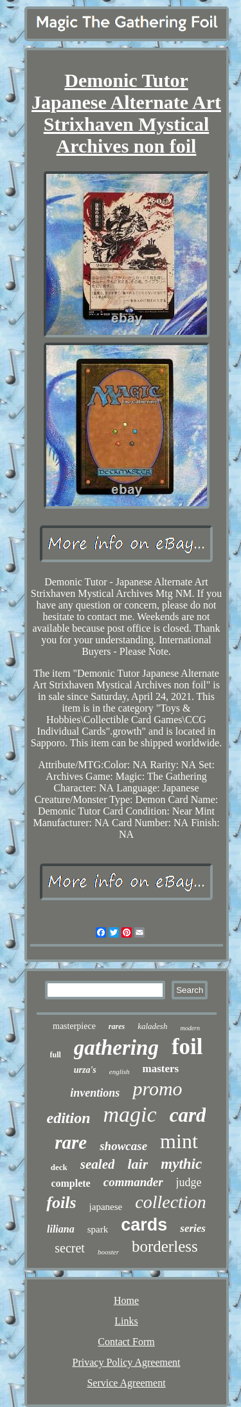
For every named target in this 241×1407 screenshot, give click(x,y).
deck (59, 1167)
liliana (61, 1228)
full (55, 1054)
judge (189, 1182)
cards (144, 1224)
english (119, 1071)
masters (161, 1068)
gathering (116, 1047)
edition (69, 1118)
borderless (165, 1246)
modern (190, 1028)
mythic (181, 1164)
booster (108, 1252)
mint (179, 1141)
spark (98, 1229)
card (188, 1115)
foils (61, 1202)
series (193, 1228)
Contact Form (126, 1341)
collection (170, 1202)
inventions (95, 1092)
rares (117, 1026)
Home (126, 1300)
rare (71, 1142)
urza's (85, 1070)
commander (133, 1182)
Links (126, 1321)
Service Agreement (126, 1382)
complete (70, 1183)
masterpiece (74, 1026)
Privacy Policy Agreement (127, 1362)
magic (130, 1114)
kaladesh (152, 1026)
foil (187, 1046)
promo (157, 1088)
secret (70, 1248)
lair (137, 1164)
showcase (123, 1146)
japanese (106, 1207)
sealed (97, 1164)
